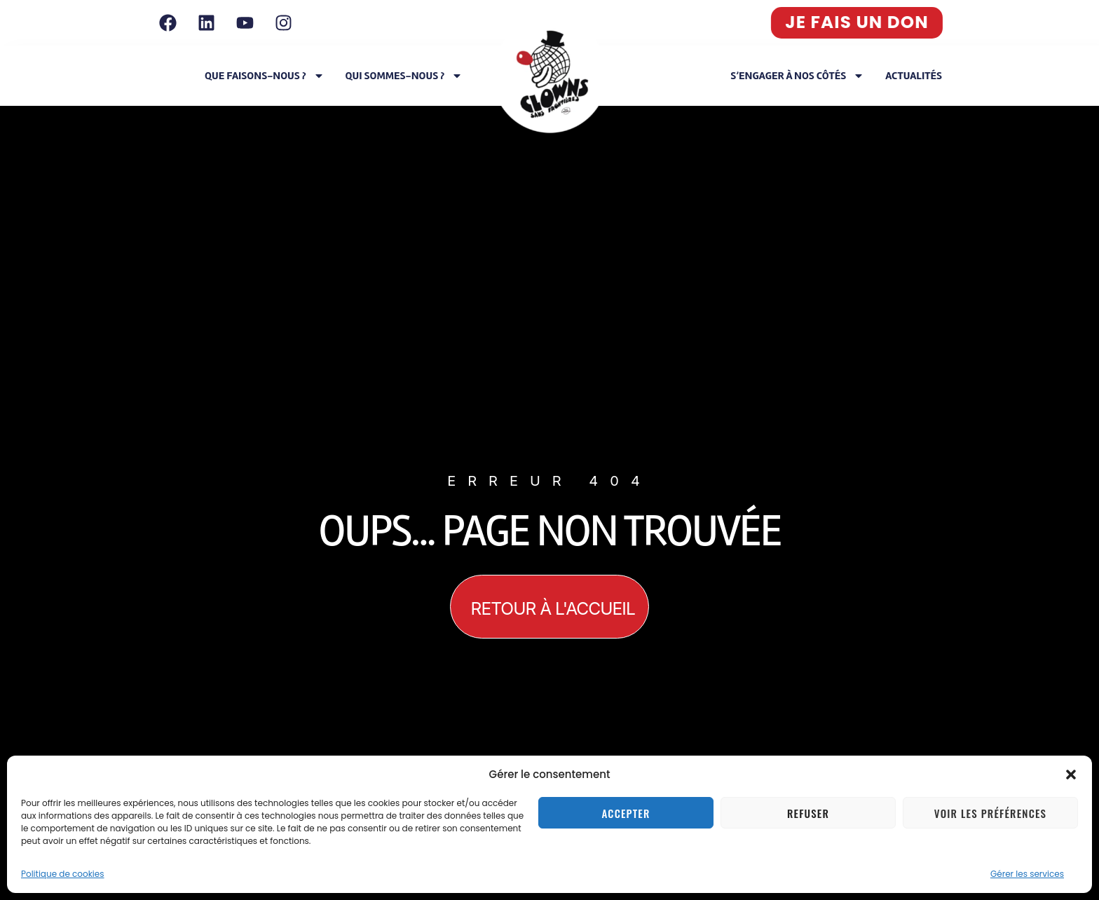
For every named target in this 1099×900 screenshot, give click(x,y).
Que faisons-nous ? (265, 76)
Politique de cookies (62, 874)
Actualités (913, 76)
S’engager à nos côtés (797, 76)
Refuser (808, 813)
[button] (1071, 775)
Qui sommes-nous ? (404, 76)
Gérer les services (1027, 874)
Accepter (625, 813)
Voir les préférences (990, 813)
